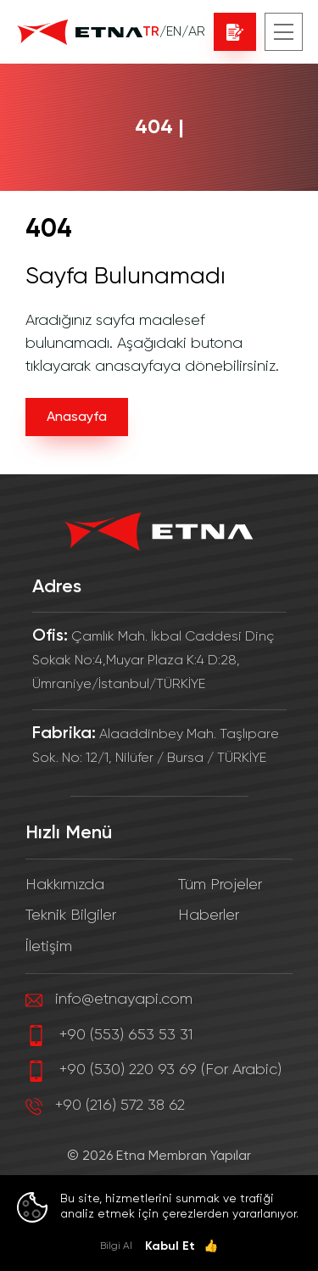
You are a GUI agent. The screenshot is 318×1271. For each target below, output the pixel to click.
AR (196, 32)
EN (173, 32)
